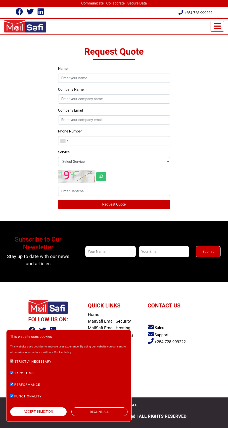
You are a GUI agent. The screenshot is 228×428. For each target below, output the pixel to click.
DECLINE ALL (99, 412)
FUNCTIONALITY (28, 396)
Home (93, 314)
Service (64, 152)
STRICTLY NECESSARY (33, 361)
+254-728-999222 (195, 13)
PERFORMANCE (27, 384)
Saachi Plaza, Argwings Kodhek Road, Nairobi (168, 317)
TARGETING (24, 373)
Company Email (70, 110)
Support (158, 335)
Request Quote (114, 204)
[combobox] (64, 140)
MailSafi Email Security (109, 321)
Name (63, 69)
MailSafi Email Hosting (109, 327)
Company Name (71, 89)
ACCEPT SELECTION (38, 411)
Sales (156, 327)
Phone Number (70, 131)
